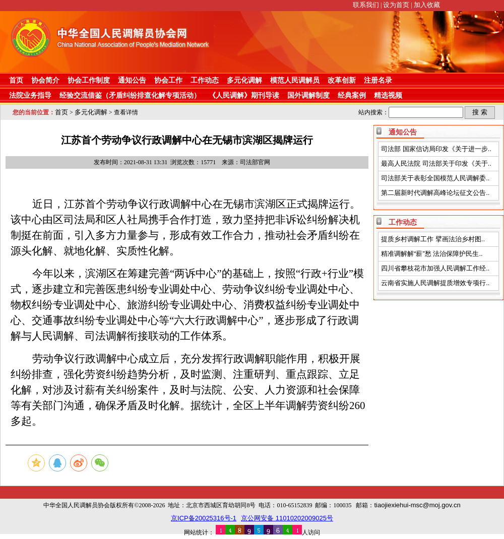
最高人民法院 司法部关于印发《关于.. (436, 163)
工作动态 (205, 80)
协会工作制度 (89, 80)
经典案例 (352, 95)
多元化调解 (244, 80)
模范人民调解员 (295, 80)
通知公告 (132, 80)
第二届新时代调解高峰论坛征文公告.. (435, 192)
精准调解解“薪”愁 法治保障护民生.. (432, 253)
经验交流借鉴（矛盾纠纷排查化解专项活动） (130, 95)
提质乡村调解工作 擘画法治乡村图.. (433, 239)
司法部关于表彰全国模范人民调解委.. (435, 178)
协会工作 (168, 80)
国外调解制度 (308, 95)
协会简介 (45, 80)
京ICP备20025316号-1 (203, 518)
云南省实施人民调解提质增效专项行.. (435, 283)
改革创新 (342, 80)
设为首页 (396, 5)
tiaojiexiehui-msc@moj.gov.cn (417, 505)
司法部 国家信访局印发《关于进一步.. (436, 149)
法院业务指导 (30, 95)
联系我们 (366, 5)
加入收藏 (427, 5)
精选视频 (388, 95)
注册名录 (378, 80)
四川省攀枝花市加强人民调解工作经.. (435, 268)
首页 (16, 80)
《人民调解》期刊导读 (244, 95)
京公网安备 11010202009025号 (287, 518)
